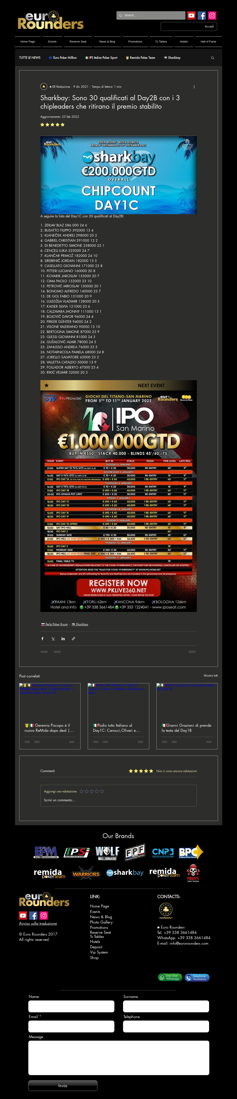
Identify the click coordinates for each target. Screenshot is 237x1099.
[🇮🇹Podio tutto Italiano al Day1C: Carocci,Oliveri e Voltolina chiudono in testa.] (118, 700)
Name (34, 996)
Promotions (99, 927)
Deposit (96, 946)
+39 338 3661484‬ (180, 932)
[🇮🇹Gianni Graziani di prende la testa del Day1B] (187, 700)
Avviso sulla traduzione (38, 923)
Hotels (95, 941)
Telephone (131, 1016)
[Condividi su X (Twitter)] (53, 639)
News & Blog (101, 916)
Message (36, 1037)
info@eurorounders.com (189, 943)
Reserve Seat (100, 932)
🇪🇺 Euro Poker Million (63, 57)
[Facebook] (202, 15)
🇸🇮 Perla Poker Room (54, 624)
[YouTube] (191, 15)
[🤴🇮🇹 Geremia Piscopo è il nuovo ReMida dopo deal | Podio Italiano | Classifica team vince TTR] (50, 700)
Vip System (99, 952)
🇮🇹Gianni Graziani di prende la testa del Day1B (186, 728)
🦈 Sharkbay (172, 57)
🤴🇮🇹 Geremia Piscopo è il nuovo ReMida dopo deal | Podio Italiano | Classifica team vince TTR (47, 728)
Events (95, 911)
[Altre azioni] (194, 86)
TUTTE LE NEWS (29, 57)
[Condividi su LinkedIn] (63, 639)
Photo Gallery (101, 922)
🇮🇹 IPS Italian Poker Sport (101, 57)
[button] (213, 57)
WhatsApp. (167, 937)
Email (33, 1016)
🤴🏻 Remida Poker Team (140, 57)
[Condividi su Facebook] (42, 639)
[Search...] (151, 15)
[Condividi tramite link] (73, 639)
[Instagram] (212, 15)
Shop (94, 957)
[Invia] (62, 1085)
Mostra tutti (211, 675)
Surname (130, 996)
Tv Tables (97, 936)
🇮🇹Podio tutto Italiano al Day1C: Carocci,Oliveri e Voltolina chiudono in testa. (115, 728)
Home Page (99, 906)
